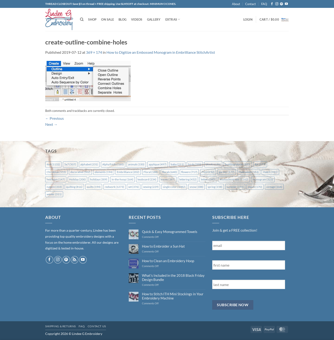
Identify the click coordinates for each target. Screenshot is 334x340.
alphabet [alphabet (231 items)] (89, 164)
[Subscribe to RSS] (74, 260)
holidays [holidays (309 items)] (98, 179)
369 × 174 (94, 52)
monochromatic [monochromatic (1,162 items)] (234, 179)
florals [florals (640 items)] (169, 172)
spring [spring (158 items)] (215, 187)
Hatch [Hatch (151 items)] (270, 172)
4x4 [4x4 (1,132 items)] (53, 164)
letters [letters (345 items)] (208, 179)
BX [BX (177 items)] (260, 164)
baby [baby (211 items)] (177, 164)
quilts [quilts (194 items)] (94, 187)
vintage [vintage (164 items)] (274, 187)
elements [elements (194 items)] (104, 172)
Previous (54, 118)
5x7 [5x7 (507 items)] (70, 164)
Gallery (154, 19)
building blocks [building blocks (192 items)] (237, 164)
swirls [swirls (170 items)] (255, 187)
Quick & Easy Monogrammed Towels (169, 232)
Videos (136, 19)
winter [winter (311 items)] (54, 194)
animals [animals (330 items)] (136, 164)
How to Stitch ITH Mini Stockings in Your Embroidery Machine (172, 296)
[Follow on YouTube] (286, 4)
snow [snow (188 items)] (196, 187)
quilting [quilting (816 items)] (74, 187)
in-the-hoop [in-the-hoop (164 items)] (122, 179)
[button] (248, 19)
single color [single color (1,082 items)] (174, 187)
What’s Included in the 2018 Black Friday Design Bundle (173, 277)
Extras (172, 19)
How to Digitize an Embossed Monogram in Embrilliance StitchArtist (160, 52)
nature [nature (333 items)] (54, 187)
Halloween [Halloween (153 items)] (249, 172)
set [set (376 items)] (133, 187)
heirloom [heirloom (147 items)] (56, 179)
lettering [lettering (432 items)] (188, 179)
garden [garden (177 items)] (226, 172)
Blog (122, 19)
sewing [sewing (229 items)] (151, 187)
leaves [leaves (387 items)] (168, 179)
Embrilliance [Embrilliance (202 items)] (128, 172)
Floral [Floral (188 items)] (151, 172)
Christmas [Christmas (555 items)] (56, 172)
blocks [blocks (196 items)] (213, 164)
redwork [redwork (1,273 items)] (114, 187)
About (236, 4)
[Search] (82, 19)
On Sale (107, 19)
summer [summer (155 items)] (235, 187)
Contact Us (97, 326)
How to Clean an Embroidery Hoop (168, 261)
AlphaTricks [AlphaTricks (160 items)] (113, 164)
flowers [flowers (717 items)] (189, 172)
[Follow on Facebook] (271, 4)
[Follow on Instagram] (276, 4)
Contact (250, 4)
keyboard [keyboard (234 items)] (147, 179)
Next (51, 124)
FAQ (264, 4)
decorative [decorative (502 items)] (80, 172)
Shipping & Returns (60, 326)
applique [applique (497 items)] (158, 164)
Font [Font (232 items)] (208, 172)
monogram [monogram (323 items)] (263, 179)
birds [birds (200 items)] (195, 164)
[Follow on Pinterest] (281, 4)
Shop (92, 19)
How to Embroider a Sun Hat (163, 246)
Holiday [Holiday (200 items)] (77, 179)
